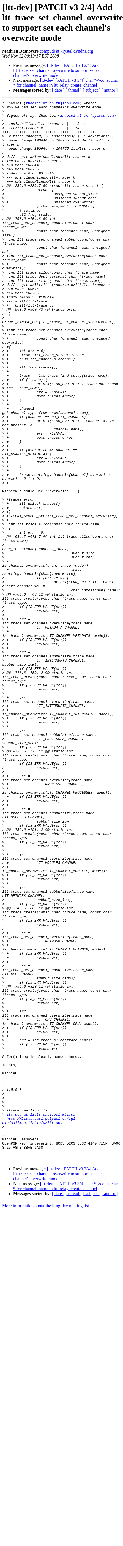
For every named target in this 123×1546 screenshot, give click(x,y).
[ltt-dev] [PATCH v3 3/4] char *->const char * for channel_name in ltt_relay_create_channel (65, 83)
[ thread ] (73, 90)
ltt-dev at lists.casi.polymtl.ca (41, 1317)
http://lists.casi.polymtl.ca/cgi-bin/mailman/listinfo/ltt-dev (39, 1325)
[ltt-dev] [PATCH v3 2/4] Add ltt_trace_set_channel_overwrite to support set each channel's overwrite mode (58, 70)
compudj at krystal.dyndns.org (66, 51)
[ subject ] (91, 90)
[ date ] (58, 90)
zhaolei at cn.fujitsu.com (53, 103)
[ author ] (110, 90)
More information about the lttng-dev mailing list (45, 1417)
